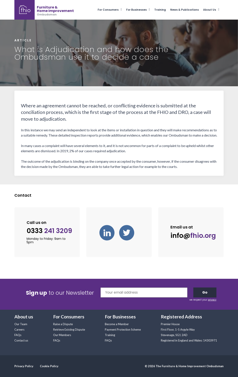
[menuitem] (112, 10)
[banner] (44, 10)
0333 (49, 231)
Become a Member (117, 324)
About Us (209, 10)
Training (160, 10)
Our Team (20, 324)
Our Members (62, 335)
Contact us (21, 340)
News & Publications (184, 10)
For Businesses (136, 10)
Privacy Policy (23, 366)
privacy (212, 299)
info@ (193, 235)
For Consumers (108, 10)
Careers (19, 329)
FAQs (17, 335)
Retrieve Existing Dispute (69, 329)
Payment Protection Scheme (123, 329)
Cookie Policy (49, 366)
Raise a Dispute (63, 324)
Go (204, 292)
